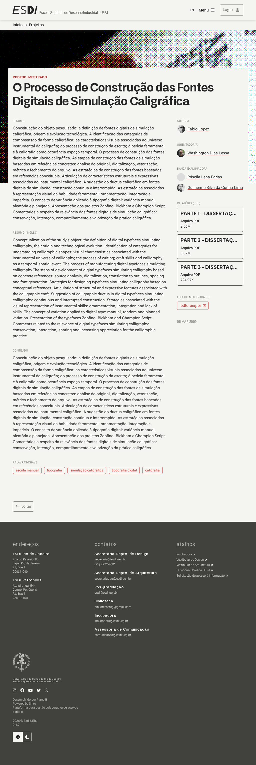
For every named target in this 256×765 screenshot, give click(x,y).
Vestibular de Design (190, 559)
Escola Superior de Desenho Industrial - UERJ (74, 13)
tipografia (54, 470)
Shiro (32, 703)
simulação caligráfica (87, 470)
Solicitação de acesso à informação (200, 575)
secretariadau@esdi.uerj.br (112, 578)
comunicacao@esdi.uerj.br (112, 635)
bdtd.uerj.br (190, 305)
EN (192, 10)
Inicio (17, 25)
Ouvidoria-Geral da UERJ (193, 570)
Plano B (42, 699)
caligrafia (152, 470)
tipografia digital (124, 470)
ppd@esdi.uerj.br (106, 592)
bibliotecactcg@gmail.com (112, 607)
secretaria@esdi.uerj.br (110, 559)
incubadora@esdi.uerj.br (111, 621)
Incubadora (184, 554)
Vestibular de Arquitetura (193, 565)
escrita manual (27, 470)
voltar (23, 506)
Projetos (36, 25)
